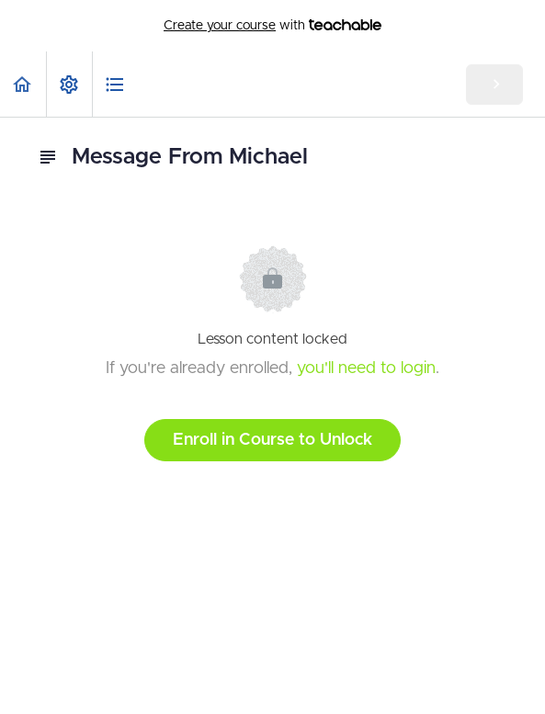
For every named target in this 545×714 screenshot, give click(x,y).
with (272, 26)
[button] (23, 84)
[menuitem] (69, 84)
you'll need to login (366, 368)
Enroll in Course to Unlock (272, 440)
